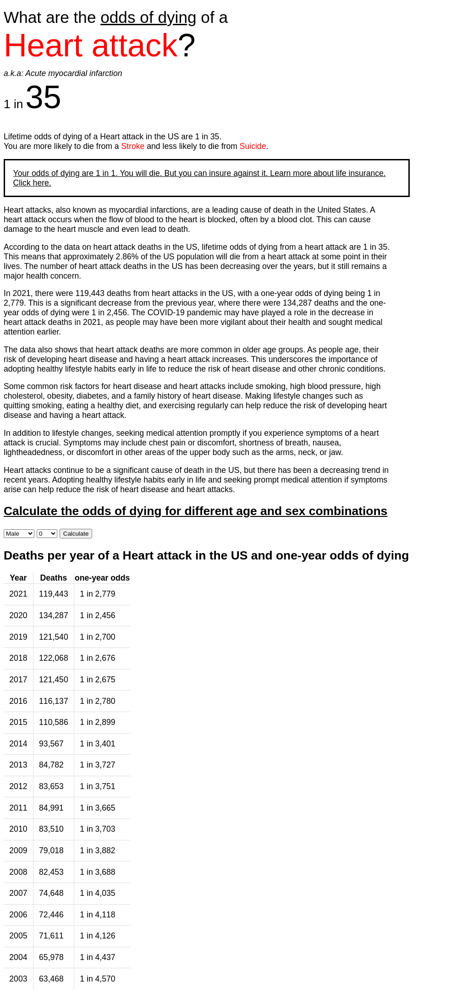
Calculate (76, 533)
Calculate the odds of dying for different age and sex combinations (195, 511)
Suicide (253, 146)
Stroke (133, 146)
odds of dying (148, 17)
